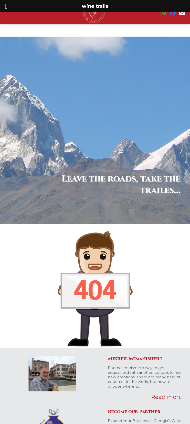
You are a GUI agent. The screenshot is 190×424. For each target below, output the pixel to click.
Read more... (168, 397)
